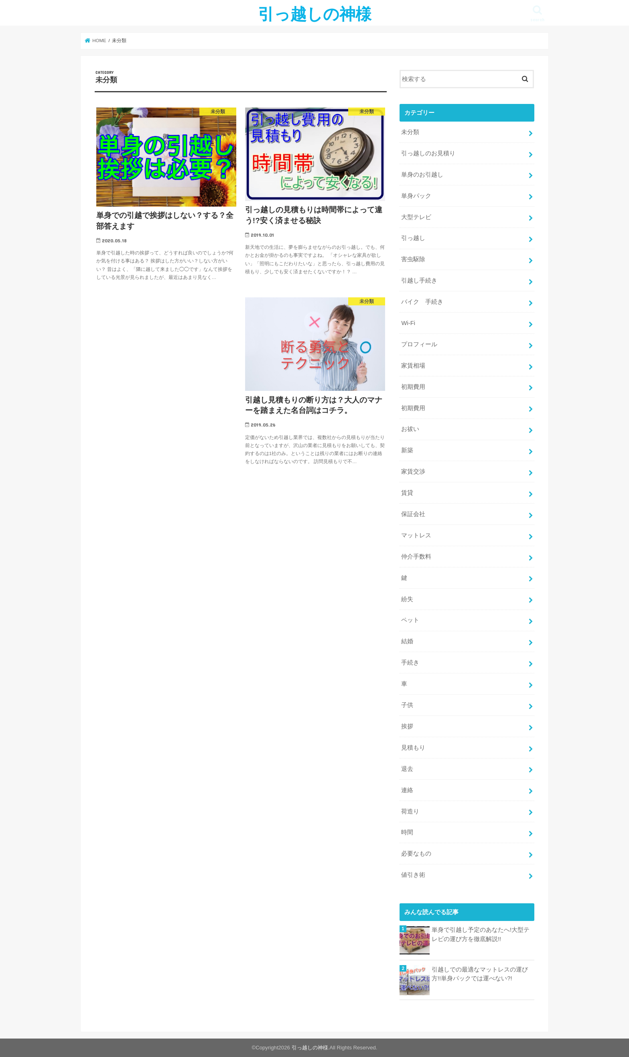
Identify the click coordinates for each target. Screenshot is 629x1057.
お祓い (410, 429)
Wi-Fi (408, 323)
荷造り (410, 811)
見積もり (413, 747)
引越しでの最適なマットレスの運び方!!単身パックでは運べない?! (480, 974)
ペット (410, 620)
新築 (407, 450)
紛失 (407, 599)
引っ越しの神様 (314, 13)
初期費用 (413, 387)
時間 (407, 832)
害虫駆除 (413, 259)
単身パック (416, 196)
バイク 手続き (422, 302)
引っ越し (413, 238)
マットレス (416, 535)
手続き (410, 662)
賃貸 (407, 493)
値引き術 (413, 875)
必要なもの (416, 853)
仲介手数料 (416, 556)
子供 (407, 705)
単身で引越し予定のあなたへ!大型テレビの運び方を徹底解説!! (481, 934)
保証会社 (413, 514)
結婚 (407, 641)
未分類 (410, 132)
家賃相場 (413, 365)
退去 (407, 769)
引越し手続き (419, 280)
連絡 (407, 790)
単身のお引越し (422, 174)
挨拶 (407, 726)
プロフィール (419, 344)
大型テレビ (416, 217)
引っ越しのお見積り (428, 153)
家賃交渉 (413, 471)
